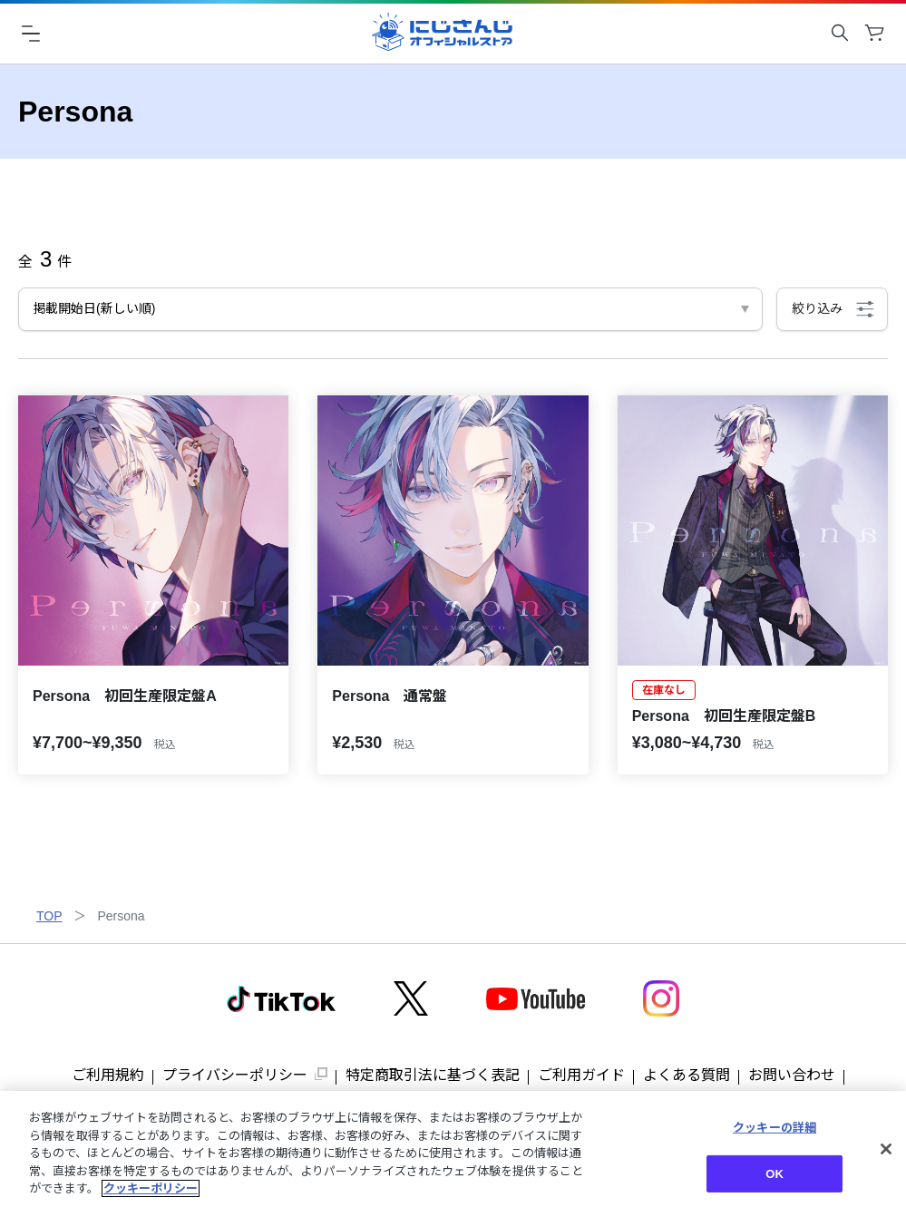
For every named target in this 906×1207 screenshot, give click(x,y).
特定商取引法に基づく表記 (433, 1075)
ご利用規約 (108, 1075)
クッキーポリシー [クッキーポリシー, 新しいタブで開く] (150, 1188)
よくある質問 (686, 1075)
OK (774, 1174)
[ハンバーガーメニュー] (31, 32)
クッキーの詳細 (774, 1127)
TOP (49, 916)
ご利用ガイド (581, 1075)
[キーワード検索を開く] (840, 33)
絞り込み (817, 308)
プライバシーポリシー (234, 1075)
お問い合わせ (791, 1075)
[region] (453, 1149)
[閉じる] (886, 1149)
